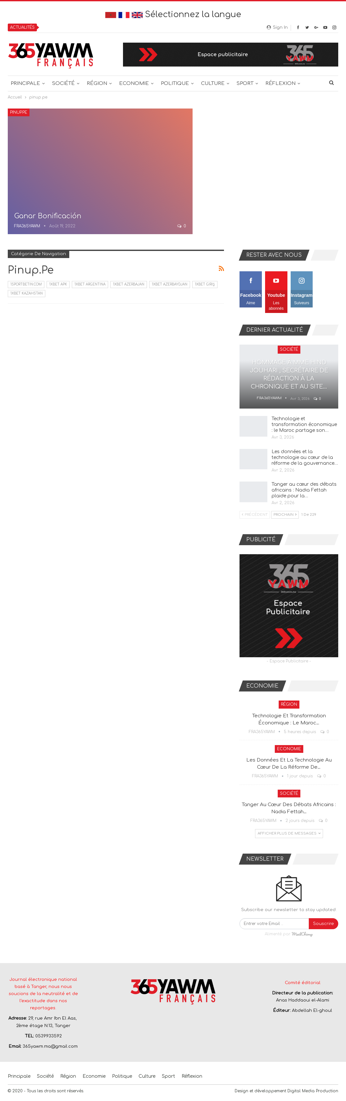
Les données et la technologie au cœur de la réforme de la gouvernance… (305, 457)
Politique (175, 83)
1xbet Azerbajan (128, 284)
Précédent (255, 515)
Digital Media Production (312, 1091)
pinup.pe (18, 112)
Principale (25, 83)
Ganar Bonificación (47, 216)
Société (63, 83)
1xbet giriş (205, 284)
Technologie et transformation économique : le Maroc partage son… (304, 424)
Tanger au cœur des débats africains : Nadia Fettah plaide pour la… (304, 490)
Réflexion (280, 83)
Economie (134, 83)
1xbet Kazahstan (26, 293)
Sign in (277, 27)
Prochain (284, 515)
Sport (245, 83)
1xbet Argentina (90, 284)
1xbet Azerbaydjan (169, 284)
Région (97, 83)
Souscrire (323, 923)
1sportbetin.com (26, 284)
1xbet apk (58, 284)
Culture (213, 83)
